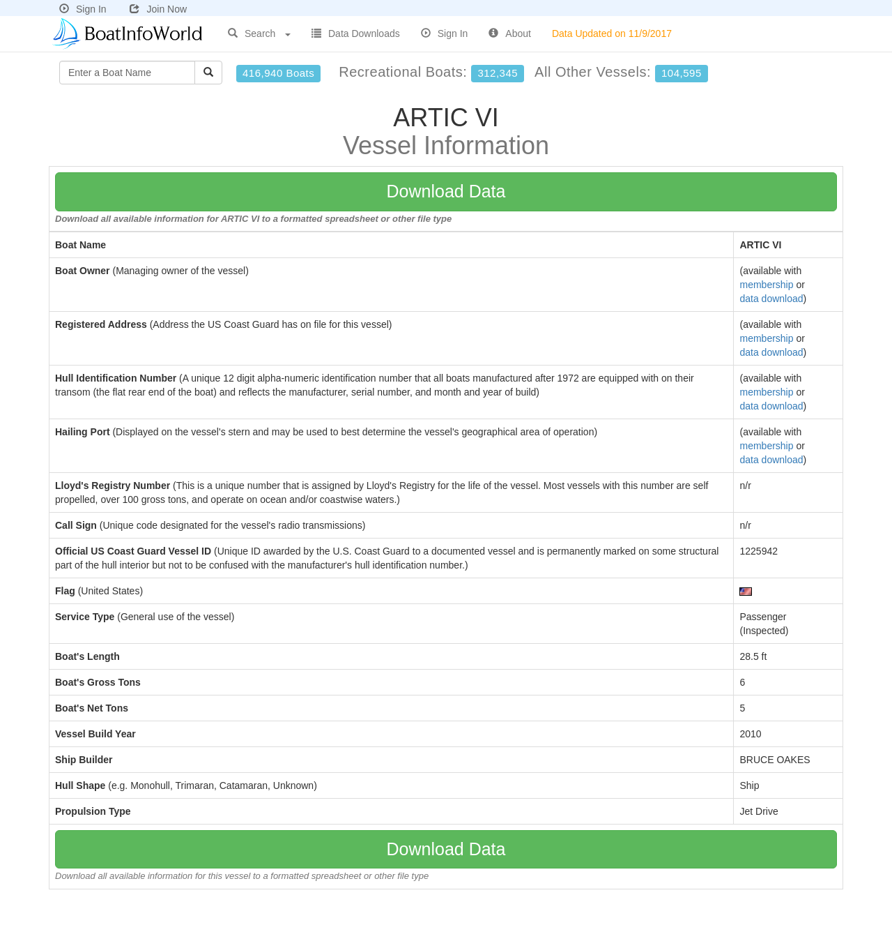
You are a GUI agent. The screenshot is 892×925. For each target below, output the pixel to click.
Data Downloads (356, 33)
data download (771, 298)
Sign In (83, 9)
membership (766, 284)
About (510, 33)
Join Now (158, 9)
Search (259, 33)
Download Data (446, 191)
